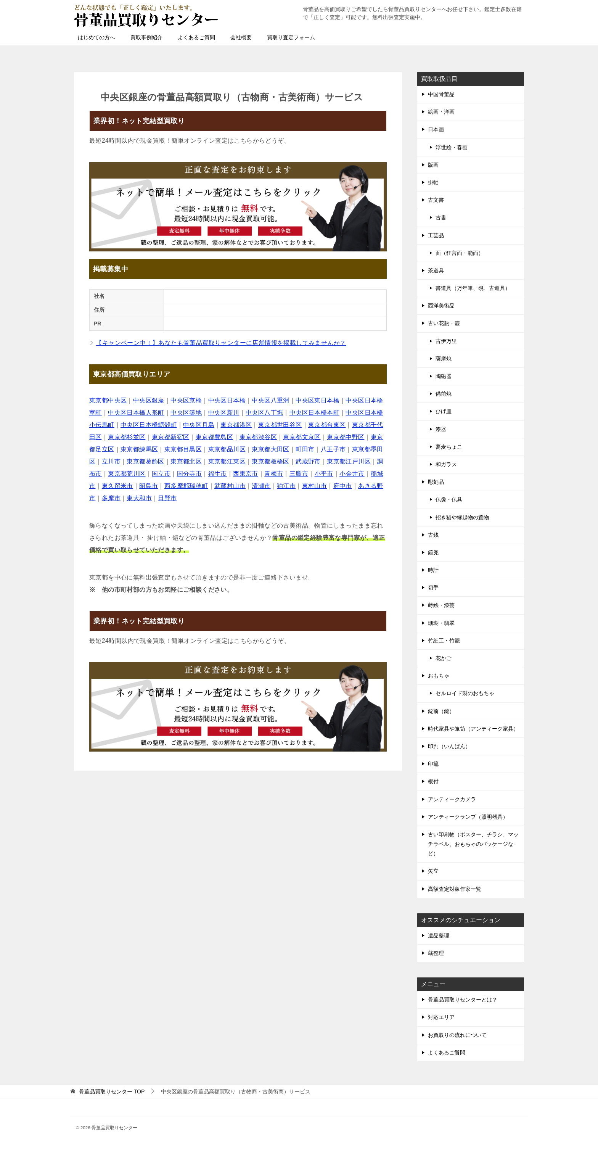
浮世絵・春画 (452, 147)
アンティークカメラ (452, 799)
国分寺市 (189, 473)
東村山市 (314, 486)
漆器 (441, 429)
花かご (444, 658)
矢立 (433, 871)
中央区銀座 (148, 400)
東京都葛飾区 (145, 461)
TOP (112, 1091)
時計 (433, 570)
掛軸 (433, 182)
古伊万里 (446, 341)
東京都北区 (186, 461)
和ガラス (446, 464)
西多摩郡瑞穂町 (186, 486)
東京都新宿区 (170, 437)
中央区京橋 (186, 400)
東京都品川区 (227, 449)
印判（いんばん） (449, 746)
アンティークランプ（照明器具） (468, 817)
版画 (433, 165)
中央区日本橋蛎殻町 (149, 425)
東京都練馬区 (139, 449)
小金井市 (352, 473)
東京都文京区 (301, 437)
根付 (433, 781)
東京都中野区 (345, 437)
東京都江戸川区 (349, 461)
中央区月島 (198, 425)
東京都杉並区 (126, 437)
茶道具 (436, 270)
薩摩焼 (444, 359)
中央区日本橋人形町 (136, 412)
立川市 (111, 461)
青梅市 (273, 473)
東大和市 (139, 498)
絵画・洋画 (441, 112)
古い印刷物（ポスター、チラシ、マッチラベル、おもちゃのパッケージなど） (473, 843)
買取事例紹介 (146, 37)
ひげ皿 (444, 411)
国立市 (161, 473)
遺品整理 (438, 935)
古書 (441, 217)
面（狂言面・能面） (460, 253)
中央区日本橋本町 (314, 412)
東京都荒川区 (126, 473)
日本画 (436, 129)
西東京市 (245, 473)
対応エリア (441, 1017)
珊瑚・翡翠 (441, 623)
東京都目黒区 (183, 449)
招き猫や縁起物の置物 (462, 517)
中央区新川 (224, 412)
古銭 (433, 535)
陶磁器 (444, 376)
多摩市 (111, 498)
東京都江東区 (227, 461)
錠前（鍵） (441, 711)
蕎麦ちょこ (449, 447)
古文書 (436, 200)
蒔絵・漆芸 (441, 605)
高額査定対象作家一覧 (454, 889)
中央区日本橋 (227, 400)
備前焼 (444, 394)
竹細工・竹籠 (444, 641)
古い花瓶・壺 (444, 323)
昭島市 (148, 486)
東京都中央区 (108, 400)
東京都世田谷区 (280, 425)
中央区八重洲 (270, 400)
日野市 (167, 498)
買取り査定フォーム (291, 37)
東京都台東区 (327, 425)
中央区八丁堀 (264, 412)
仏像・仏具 (449, 499)
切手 (433, 587)
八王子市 (333, 449)
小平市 (324, 473)
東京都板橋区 (270, 461)
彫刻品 (436, 482)
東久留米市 (117, 486)
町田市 (305, 449)
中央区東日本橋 (317, 400)
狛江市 (286, 486)
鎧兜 (433, 552)
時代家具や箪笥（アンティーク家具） (473, 729)
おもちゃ (438, 676)
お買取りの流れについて (457, 1035)
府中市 (342, 486)
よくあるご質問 (196, 37)
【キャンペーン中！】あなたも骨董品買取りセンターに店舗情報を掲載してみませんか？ (221, 343)
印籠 (433, 764)
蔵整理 (436, 953)
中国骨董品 (441, 94)
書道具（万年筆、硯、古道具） (473, 288)
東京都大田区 (270, 449)
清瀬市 (261, 486)
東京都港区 (236, 425)
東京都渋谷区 (258, 437)
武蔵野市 (308, 461)
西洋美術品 (441, 306)
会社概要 (241, 37)
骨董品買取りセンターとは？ (462, 1000)
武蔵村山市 (230, 486)
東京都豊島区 (214, 437)
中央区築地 (186, 412)
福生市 (217, 473)
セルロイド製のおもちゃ (465, 693)
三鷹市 (298, 473)
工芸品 (436, 235)
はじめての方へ (96, 37)
